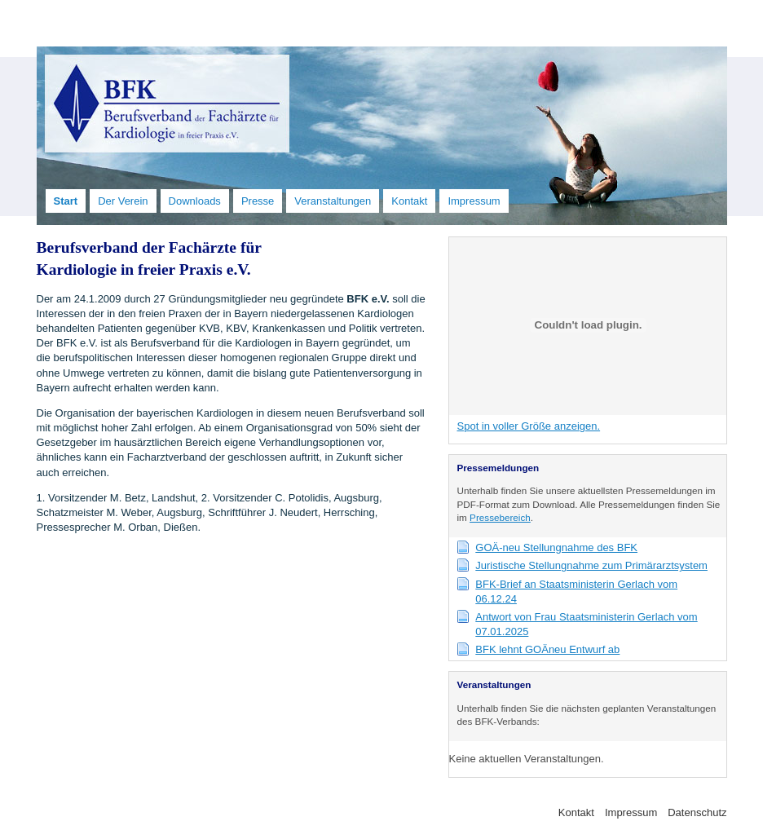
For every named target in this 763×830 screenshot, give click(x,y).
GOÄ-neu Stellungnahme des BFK (556, 547)
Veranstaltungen (332, 201)
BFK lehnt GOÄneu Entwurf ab (547, 649)
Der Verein (123, 201)
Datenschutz (697, 812)
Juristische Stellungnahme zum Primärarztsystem (591, 565)
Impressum (474, 201)
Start (66, 201)
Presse (257, 201)
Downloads (195, 201)
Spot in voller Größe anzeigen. (529, 426)
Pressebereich (500, 517)
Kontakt (409, 201)
